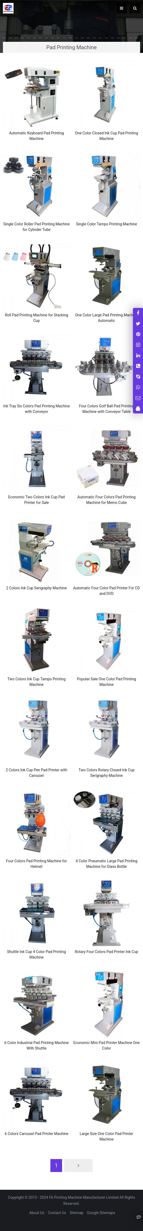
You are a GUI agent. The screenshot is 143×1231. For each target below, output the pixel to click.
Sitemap (76, 1213)
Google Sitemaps (101, 1213)
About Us (36, 1213)
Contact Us (57, 1213)
